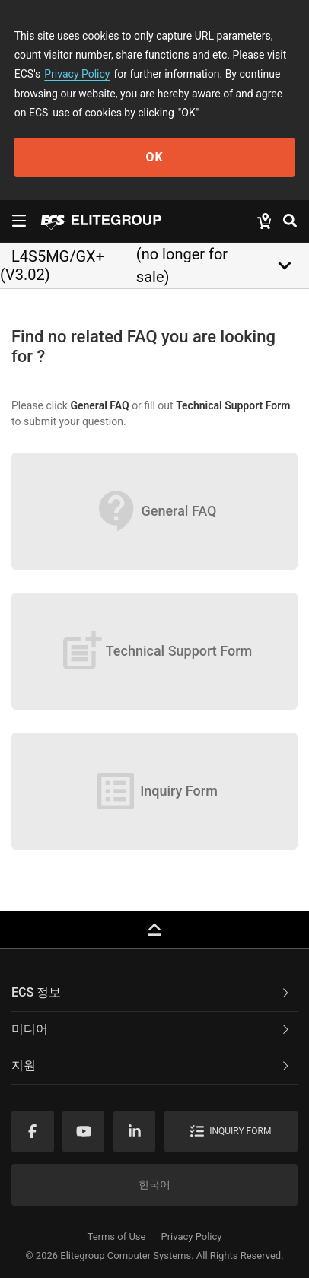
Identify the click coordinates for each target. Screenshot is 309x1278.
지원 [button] (151, 1065)
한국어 (154, 1184)
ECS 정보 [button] (151, 992)
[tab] (154, 993)
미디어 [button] (151, 1029)
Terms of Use (117, 1236)
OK (154, 157)
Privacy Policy (77, 74)
